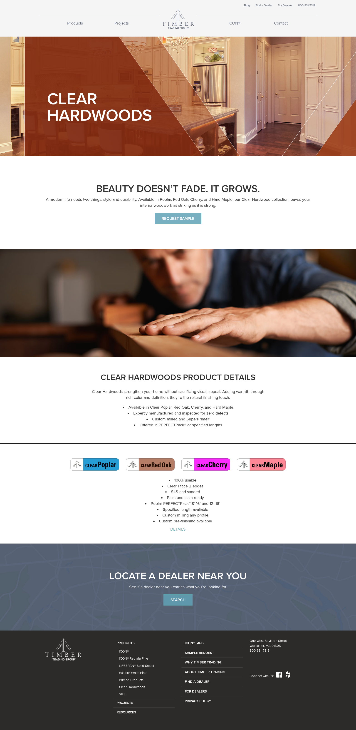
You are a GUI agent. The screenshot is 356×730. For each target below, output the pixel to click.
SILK (122, 694)
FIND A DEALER (197, 682)
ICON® (234, 23)
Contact (281, 23)
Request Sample (178, 218)
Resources (126, 712)
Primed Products (131, 680)
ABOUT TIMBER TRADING (205, 672)
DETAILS (178, 529)
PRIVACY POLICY (198, 701)
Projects (121, 23)
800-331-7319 (306, 5)
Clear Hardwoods (132, 687)
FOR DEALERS (196, 691)
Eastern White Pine (132, 673)
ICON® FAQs (194, 643)
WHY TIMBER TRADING (203, 662)
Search (178, 600)
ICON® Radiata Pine (133, 658)
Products (75, 23)
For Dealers (285, 5)
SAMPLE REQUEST (199, 653)
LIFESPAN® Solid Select (136, 666)
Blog (247, 5)
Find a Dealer (263, 5)
